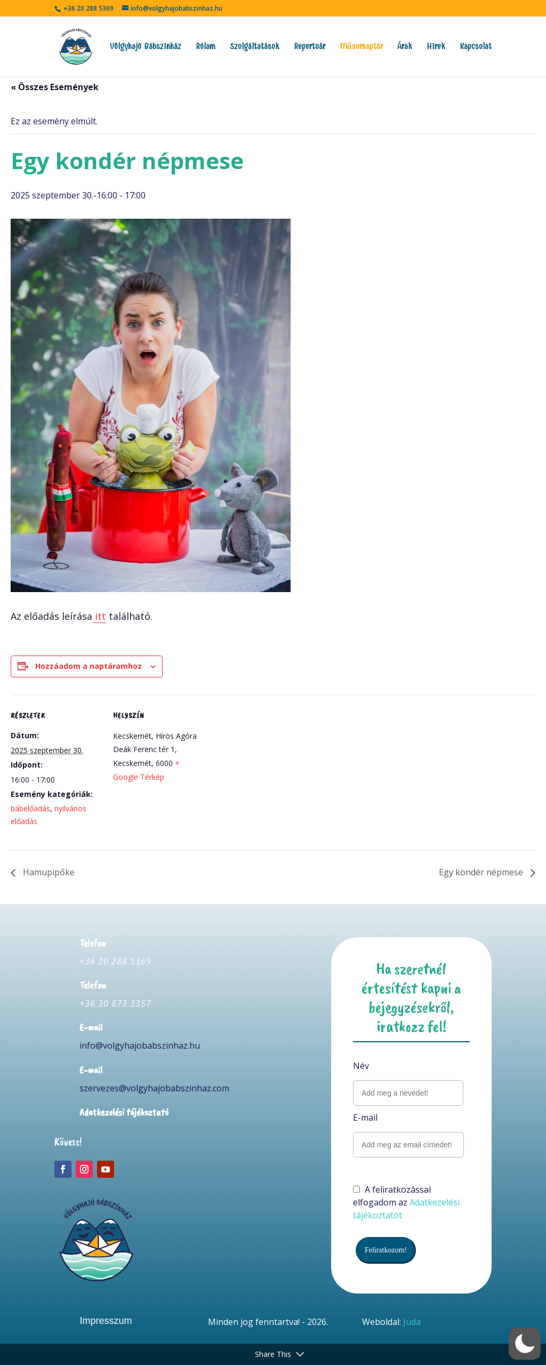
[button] (525, 1344)
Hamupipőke (48, 872)
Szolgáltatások (254, 47)
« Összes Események (55, 87)
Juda (412, 1322)
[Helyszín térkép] (271, 768)
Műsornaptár (361, 47)
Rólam (205, 47)
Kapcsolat (476, 47)
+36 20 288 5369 (115, 961)
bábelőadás (30, 808)
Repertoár (309, 47)
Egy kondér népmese (482, 872)
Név (361, 1066)
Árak (404, 47)
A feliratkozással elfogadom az (406, 1202)
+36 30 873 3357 (115, 1003)
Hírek (436, 47)
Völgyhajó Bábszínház (145, 47)
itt (99, 616)
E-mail (365, 1117)
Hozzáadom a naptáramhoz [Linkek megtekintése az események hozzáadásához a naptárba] (88, 666)
